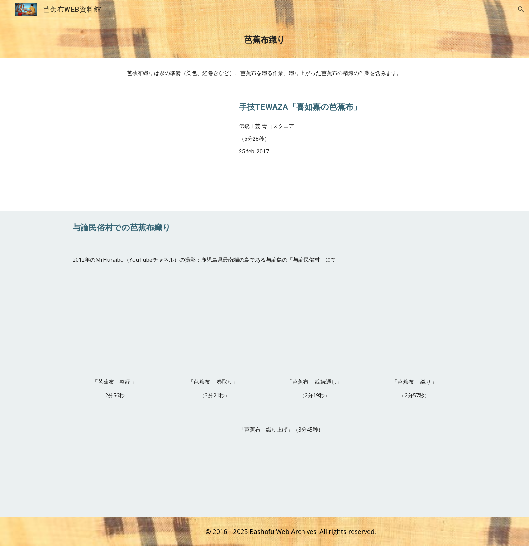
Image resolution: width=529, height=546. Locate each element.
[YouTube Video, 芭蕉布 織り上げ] (148, 465)
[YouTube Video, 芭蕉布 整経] (115, 328)
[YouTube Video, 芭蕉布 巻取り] (214, 328)
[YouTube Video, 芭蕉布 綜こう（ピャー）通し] (314, 328)
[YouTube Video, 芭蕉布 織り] (414, 328)
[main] (264, 38)
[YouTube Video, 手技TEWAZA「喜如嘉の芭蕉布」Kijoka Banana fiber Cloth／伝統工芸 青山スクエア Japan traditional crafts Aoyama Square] (148, 149)
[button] (521, 9)
